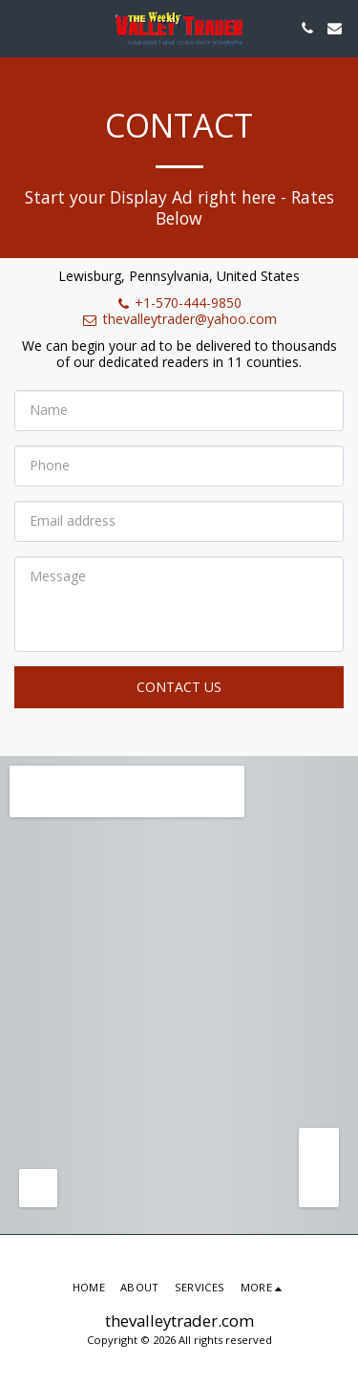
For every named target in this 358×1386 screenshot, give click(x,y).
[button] (21, 27)
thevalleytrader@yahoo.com (179, 319)
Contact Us (179, 687)
